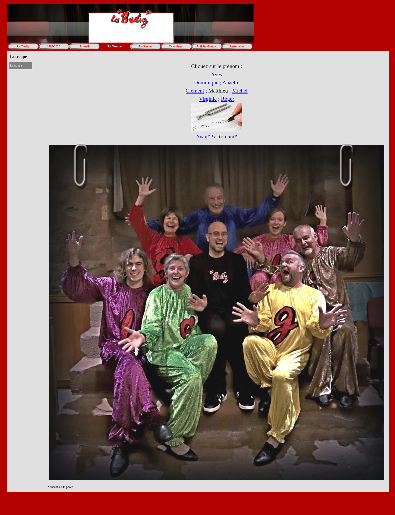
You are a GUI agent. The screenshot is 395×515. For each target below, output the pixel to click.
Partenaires (236, 46)
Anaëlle (230, 83)
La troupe (16, 65)
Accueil (84, 46)
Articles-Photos (206, 46)
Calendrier (176, 46)
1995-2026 (53, 46)
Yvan (201, 137)
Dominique (206, 83)
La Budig (23, 46)
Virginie (207, 99)
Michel (240, 91)
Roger (227, 99)
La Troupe (115, 46)
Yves (216, 74)
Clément (195, 91)
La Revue (145, 46)
